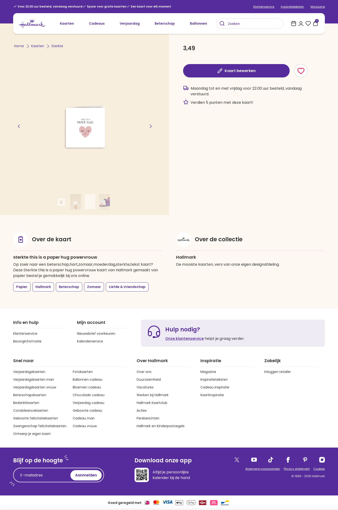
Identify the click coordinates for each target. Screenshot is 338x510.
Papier (21, 286)
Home (19, 46)
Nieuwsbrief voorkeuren (96, 333)
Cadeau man (84, 418)
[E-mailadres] (42, 475)
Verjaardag (130, 23)
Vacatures (145, 387)
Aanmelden (86, 475)
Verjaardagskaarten (29, 371)
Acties (142, 410)
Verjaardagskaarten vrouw (34, 387)
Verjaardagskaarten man (33, 379)
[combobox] (250, 23)
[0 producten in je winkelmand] (315, 23)
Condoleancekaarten (30, 410)
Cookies (319, 469)
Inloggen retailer (277, 371)
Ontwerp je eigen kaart (32, 433)
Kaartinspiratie (212, 395)
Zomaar (94, 286)
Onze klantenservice (184, 338)
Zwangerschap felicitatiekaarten (39, 426)
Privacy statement (297, 469)
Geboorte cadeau (87, 410)
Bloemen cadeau (87, 387)
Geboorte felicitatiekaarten (35, 418)
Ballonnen (198, 23)
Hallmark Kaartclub (152, 402)
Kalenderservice (90, 341)
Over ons (144, 371)
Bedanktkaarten (26, 402)
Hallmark (43, 286)
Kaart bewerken (236, 71)
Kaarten (67, 23)
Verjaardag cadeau (88, 402)
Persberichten (148, 418)
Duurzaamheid (149, 379)
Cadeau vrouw (85, 426)
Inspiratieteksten (292, 7)
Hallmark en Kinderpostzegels (160, 426)
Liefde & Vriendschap (127, 286)
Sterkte (57, 46)
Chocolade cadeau (88, 395)
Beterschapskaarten (29, 395)
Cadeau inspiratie (214, 387)
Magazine (318, 7)
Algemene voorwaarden (262, 469)
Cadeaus (97, 23)
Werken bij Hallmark (153, 395)
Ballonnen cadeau (87, 379)
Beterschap (165, 23)
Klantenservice (263, 7)
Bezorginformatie (27, 341)
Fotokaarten (83, 371)
